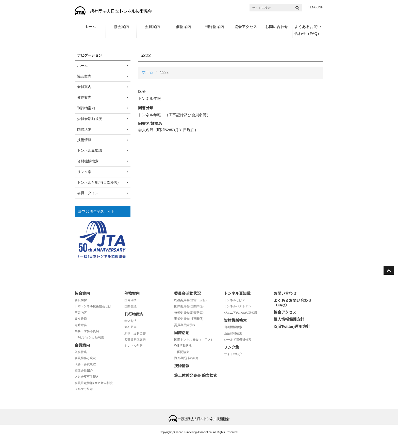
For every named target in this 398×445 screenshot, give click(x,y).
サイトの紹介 (233, 354)
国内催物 (130, 300)
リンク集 (84, 172)
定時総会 (81, 325)
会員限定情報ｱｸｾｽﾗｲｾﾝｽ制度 (94, 383)
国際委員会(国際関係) (189, 306)
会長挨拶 (81, 300)
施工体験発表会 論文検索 (195, 375)
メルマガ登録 (84, 389)
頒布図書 (130, 327)
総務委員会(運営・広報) (190, 300)
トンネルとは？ (234, 300)
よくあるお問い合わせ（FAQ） (307, 30)
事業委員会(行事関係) (189, 318)
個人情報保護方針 (289, 319)
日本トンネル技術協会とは (93, 306)
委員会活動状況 (89, 119)
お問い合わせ (276, 26)
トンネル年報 (133, 345)
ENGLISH (315, 7)
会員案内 (152, 26)
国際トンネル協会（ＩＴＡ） (194, 339)
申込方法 (130, 321)
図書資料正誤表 (135, 339)
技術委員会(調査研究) (189, 312)
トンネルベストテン (237, 306)
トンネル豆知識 (89, 150)
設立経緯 (81, 318)
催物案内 (183, 26)
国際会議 (130, 306)
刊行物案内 (214, 26)
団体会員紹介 (84, 370)
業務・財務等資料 (87, 331)
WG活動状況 (183, 345)
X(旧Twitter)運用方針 (292, 326)
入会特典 (81, 352)
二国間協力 (181, 352)
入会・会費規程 (85, 364)
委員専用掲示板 (184, 325)
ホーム (90, 26)
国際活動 (84, 129)
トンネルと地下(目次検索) (98, 182)
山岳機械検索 (233, 327)
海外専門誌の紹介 (186, 358)
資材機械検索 (87, 161)
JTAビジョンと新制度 (89, 337)
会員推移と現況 (85, 358)
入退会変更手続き (87, 376)
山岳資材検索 (233, 333)
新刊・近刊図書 (135, 333)
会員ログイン (87, 193)
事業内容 (81, 312)
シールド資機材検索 (237, 339)
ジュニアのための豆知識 (240, 312)
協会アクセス (245, 26)
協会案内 (121, 26)
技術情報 (84, 140)
